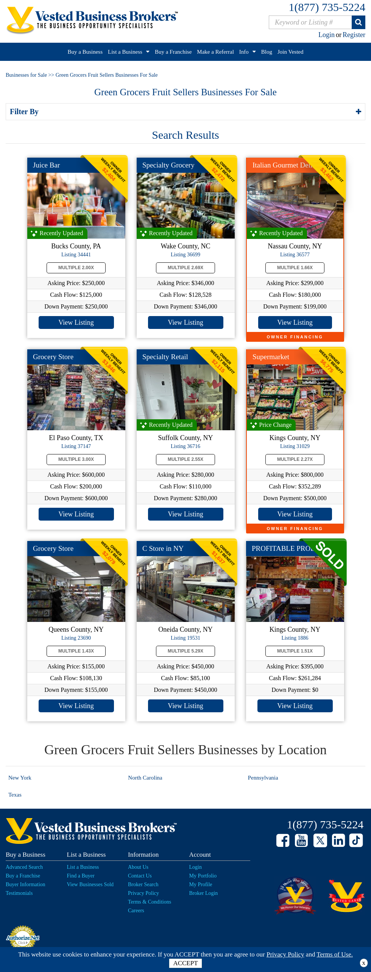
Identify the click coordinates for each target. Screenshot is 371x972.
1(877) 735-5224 (327, 7)
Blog (266, 52)
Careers (136, 910)
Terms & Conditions (149, 902)
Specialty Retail (165, 357)
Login (326, 35)
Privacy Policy (143, 893)
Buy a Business (85, 52)
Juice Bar (46, 165)
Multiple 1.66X (295, 267)
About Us (138, 867)
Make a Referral (215, 52)
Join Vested (290, 52)
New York (19, 778)
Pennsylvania (263, 778)
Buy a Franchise (173, 52)
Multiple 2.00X (76, 267)
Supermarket (271, 357)
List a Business (125, 52)
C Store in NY (163, 548)
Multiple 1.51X (295, 651)
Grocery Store (53, 357)
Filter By (25, 111)
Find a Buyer (81, 876)
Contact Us (140, 876)
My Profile (200, 884)
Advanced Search (24, 867)
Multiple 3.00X (76, 459)
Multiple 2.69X (185, 267)
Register (354, 35)
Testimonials (19, 893)
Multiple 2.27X (295, 459)
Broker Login (203, 893)
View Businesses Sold (90, 884)
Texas (15, 795)
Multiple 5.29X (185, 651)
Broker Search (143, 884)
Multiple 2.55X (185, 459)
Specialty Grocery (168, 165)
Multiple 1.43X (76, 651)
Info (244, 52)
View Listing (76, 322)
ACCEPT (185, 963)
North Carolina (145, 778)
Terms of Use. (334, 954)
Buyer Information (25, 884)
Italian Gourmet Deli (282, 165)
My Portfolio (203, 876)
